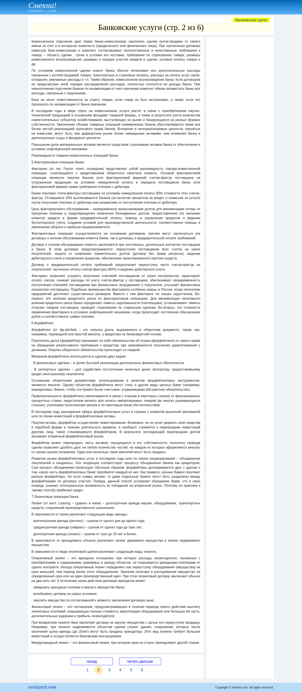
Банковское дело (251, 20)
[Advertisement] (240, 102)
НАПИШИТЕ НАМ (42, 687)
